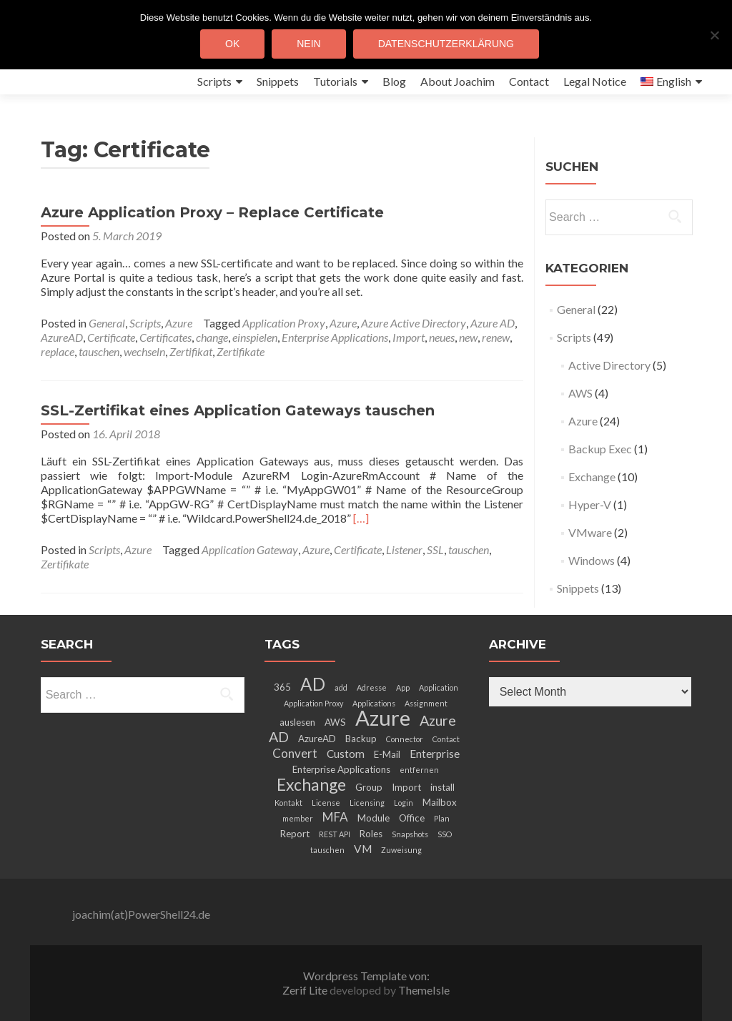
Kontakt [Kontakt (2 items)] (288, 802)
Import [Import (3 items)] (406, 787)
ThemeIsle (424, 990)
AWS (580, 393)
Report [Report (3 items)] (295, 833)
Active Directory (609, 365)
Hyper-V (589, 504)
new (468, 337)
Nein (308, 43)
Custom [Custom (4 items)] (346, 753)
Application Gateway (250, 549)
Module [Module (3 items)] (373, 818)
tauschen (99, 351)
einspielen (254, 337)
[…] (361, 518)
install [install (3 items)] (442, 787)
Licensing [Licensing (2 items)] (367, 802)
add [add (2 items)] (341, 687)
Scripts (214, 81)
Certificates (165, 337)
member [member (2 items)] (297, 818)
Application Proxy (283, 323)
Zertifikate (240, 351)
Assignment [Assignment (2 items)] (426, 703)
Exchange (591, 476)
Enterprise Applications (335, 337)
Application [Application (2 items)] (438, 687)
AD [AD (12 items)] (312, 684)
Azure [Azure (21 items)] (382, 717)
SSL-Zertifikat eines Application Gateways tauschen (238, 410)
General (107, 323)
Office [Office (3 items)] (412, 818)
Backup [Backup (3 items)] (361, 738)
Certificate (111, 337)
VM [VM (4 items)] (363, 848)
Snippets (278, 81)
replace (57, 351)
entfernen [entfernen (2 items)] (419, 769)
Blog (394, 81)
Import (408, 337)
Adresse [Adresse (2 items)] (372, 687)
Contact (529, 81)
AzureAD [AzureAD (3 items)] (317, 738)
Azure (178, 323)
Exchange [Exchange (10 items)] (311, 784)
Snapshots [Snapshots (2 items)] (410, 834)
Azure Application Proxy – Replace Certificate (212, 212)
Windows (591, 560)
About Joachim (457, 81)
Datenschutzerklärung (446, 43)
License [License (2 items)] (326, 802)
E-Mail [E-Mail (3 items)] (387, 754)
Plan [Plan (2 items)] (442, 818)
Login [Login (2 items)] (403, 802)
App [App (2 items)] (403, 687)
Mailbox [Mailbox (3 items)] (439, 802)
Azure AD (492, 323)
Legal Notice (594, 81)
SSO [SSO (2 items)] (444, 834)
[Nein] (714, 35)
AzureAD (62, 337)
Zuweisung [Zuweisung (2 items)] (401, 849)
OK (232, 43)
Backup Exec (600, 448)
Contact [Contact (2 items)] (446, 739)
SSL (435, 549)
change (212, 337)
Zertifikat (190, 351)
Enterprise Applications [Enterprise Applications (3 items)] (341, 769)
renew (496, 337)
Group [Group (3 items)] (368, 787)
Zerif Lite (306, 990)
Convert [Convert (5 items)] (294, 753)
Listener (404, 549)
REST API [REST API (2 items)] (334, 834)
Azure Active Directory (413, 323)
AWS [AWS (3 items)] (335, 722)
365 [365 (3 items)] (282, 687)
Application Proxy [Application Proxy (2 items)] (313, 703)
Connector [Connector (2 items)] (404, 739)
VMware (590, 532)
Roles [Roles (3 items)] (371, 833)
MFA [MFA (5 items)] (335, 816)
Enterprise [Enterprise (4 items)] (435, 753)
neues (442, 337)
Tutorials (335, 81)
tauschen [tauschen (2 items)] (327, 849)
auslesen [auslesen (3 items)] (297, 722)
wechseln (144, 351)
